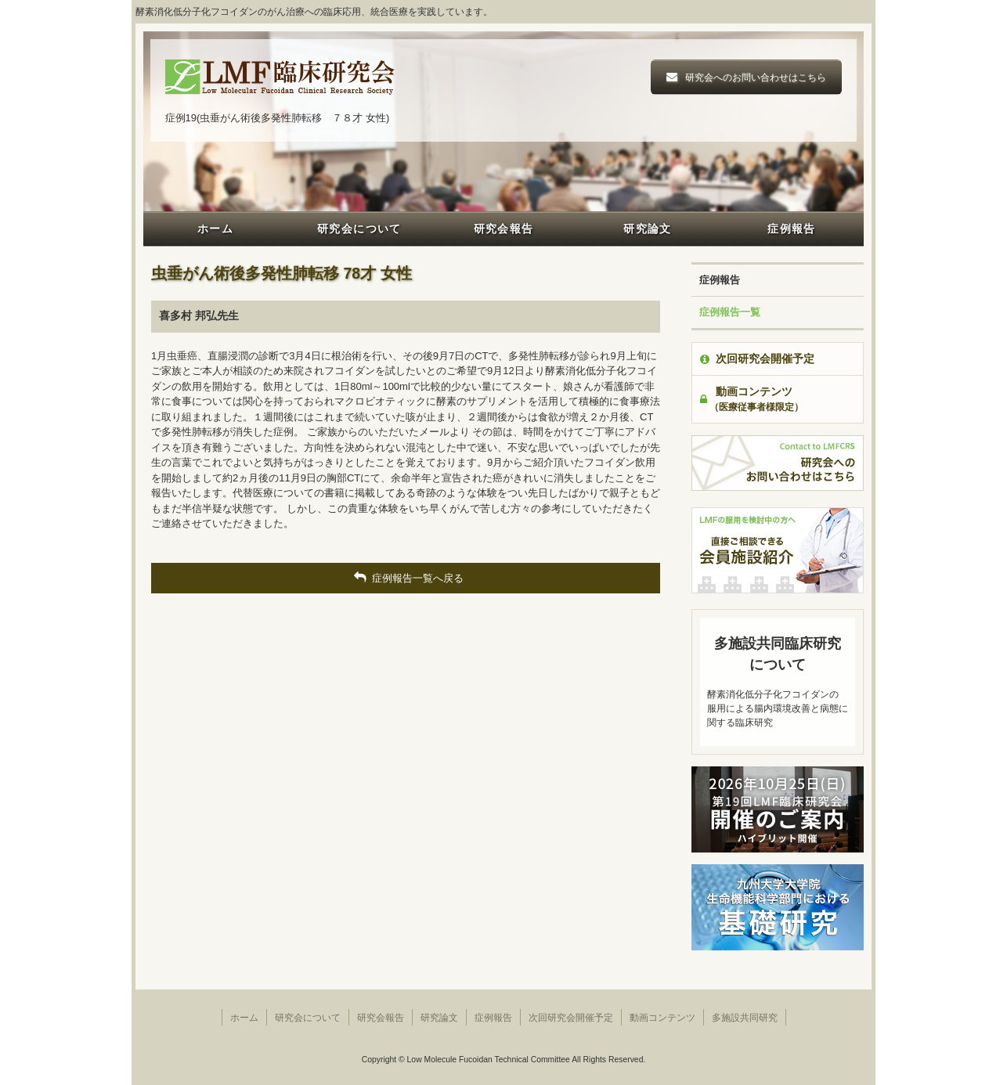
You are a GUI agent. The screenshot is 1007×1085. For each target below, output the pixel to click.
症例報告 (791, 228)
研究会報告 (504, 228)
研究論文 (647, 228)
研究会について (359, 228)
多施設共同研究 (745, 1017)
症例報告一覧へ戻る (406, 577)
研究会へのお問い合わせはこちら (755, 77)
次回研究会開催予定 (757, 358)
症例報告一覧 (729, 312)
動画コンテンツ (662, 1017)
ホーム (215, 228)
